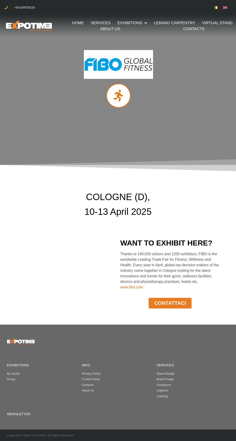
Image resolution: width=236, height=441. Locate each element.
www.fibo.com (131, 287)
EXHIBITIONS (18, 365)
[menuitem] (216, 7)
